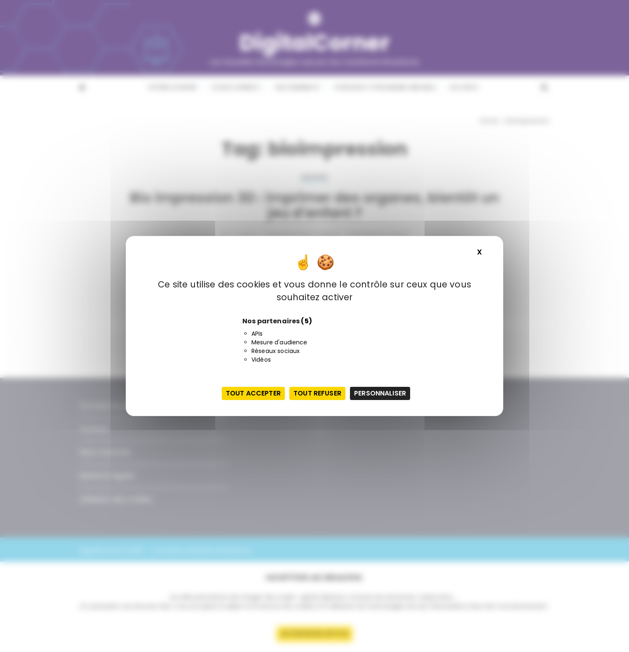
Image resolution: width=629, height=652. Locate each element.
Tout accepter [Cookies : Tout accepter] (253, 393)
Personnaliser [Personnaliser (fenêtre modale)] (380, 393)
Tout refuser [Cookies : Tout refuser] (317, 393)
